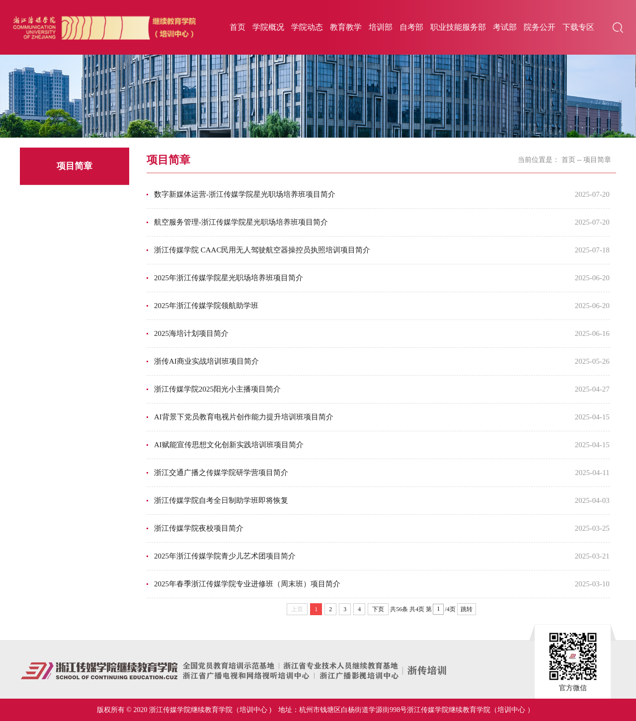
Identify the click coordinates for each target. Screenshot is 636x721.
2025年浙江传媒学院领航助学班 (206, 306)
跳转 (467, 609)
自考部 (411, 27)
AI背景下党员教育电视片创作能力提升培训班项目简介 (243, 417)
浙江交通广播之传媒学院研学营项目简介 (221, 473)
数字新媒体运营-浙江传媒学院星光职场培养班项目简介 (244, 194)
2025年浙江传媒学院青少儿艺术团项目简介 (225, 556)
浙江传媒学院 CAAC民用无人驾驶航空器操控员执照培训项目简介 (262, 250)
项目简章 (597, 159)
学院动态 (307, 27)
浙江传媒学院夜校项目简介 (198, 528)
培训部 (381, 27)
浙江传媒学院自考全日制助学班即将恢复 (221, 500)
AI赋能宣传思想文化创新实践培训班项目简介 (229, 445)
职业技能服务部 (458, 27)
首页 (237, 27)
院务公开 (540, 27)
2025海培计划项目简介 (191, 333)
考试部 (505, 27)
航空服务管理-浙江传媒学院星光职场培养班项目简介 (241, 222)
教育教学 (346, 27)
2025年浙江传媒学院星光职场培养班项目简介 (228, 278)
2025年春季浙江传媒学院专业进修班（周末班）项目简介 (247, 584)
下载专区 (578, 27)
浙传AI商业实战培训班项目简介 (206, 361)
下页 (378, 609)
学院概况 (268, 27)
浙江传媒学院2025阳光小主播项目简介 (217, 389)
